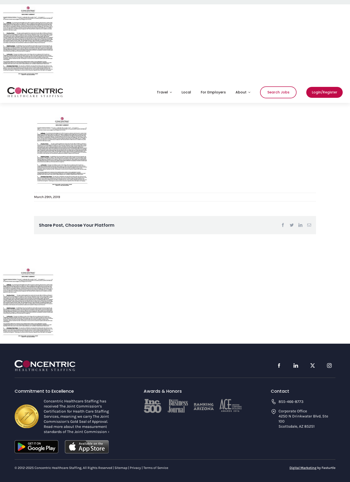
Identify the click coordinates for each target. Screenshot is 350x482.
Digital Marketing (302, 468)
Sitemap (120, 468)
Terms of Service (155, 468)
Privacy (135, 468)
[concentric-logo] (35, 89)
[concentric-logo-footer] (45, 362)
